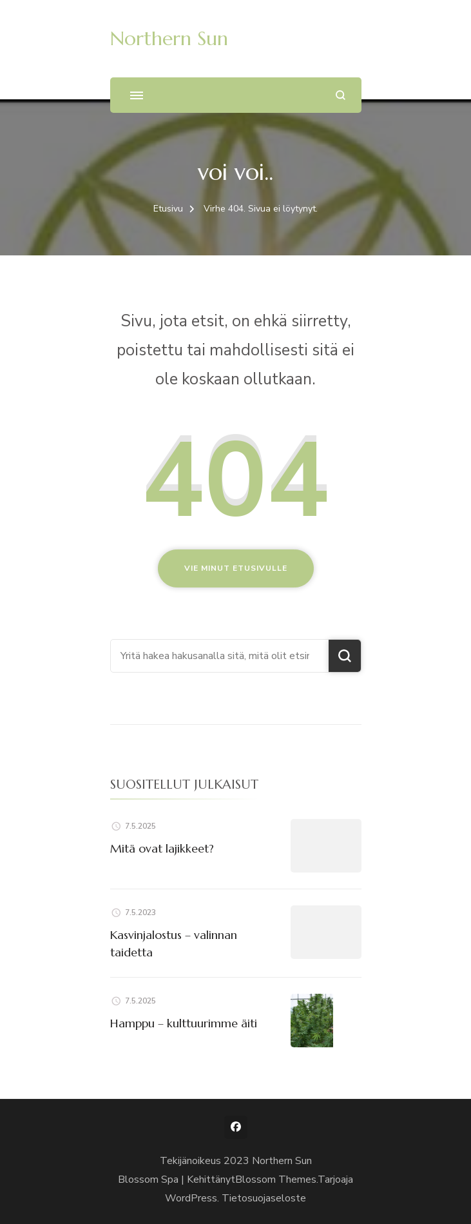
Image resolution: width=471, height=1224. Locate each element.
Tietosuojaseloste (264, 1198)
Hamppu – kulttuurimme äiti (183, 1023)
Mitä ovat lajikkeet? (162, 848)
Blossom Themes (275, 1179)
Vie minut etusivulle (235, 568)
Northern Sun (169, 38)
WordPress (191, 1198)
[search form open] (340, 95)
